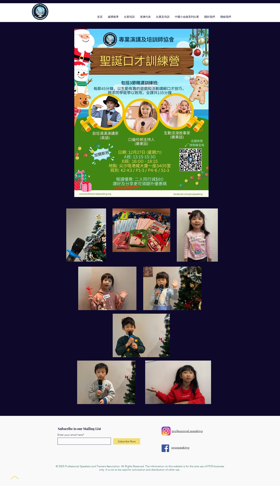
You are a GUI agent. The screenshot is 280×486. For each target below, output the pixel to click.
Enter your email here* (71, 434)
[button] (162, 16)
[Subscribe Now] (126, 441)
